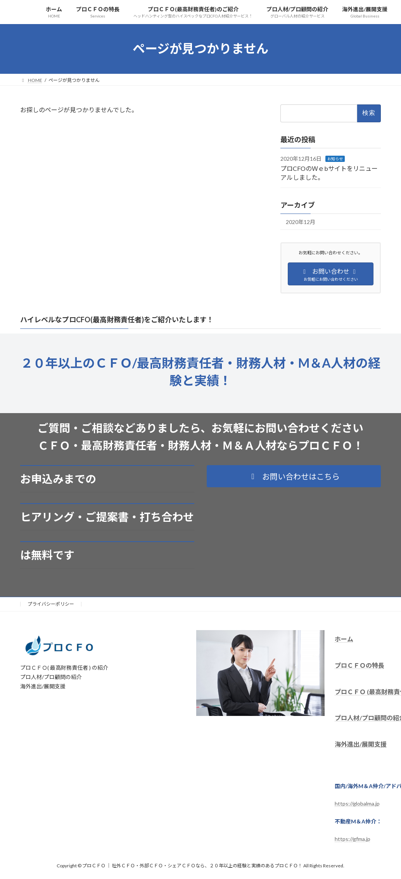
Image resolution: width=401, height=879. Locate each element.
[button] (294, 476)
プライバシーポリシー (51, 604)
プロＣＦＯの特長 (359, 665)
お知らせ (335, 158)
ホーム (344, 639)
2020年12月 (300, 222)
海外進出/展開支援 (361, 744)
